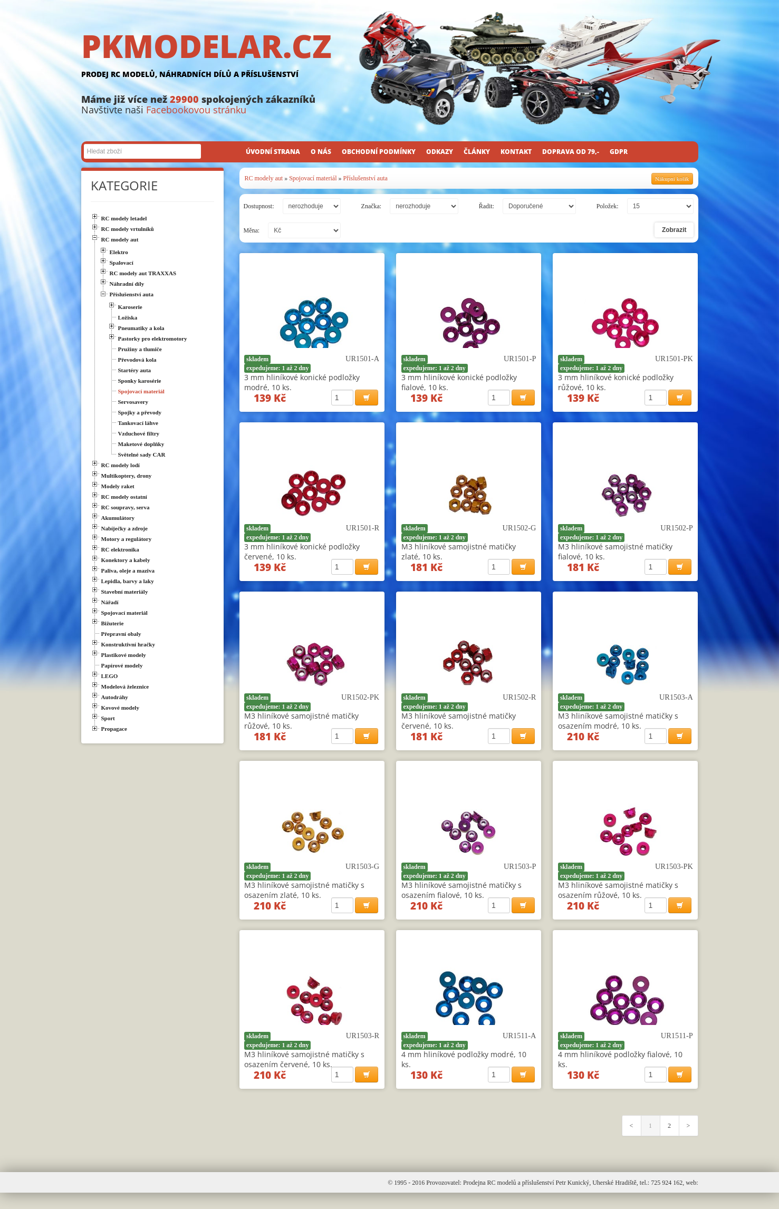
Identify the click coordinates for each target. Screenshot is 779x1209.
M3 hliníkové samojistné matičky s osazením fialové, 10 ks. (461, 899)
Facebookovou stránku (196, 109)
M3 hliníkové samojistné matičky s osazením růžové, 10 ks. (618, 899)
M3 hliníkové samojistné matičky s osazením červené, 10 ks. (304, 1072)
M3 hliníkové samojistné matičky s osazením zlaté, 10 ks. (304, 899)
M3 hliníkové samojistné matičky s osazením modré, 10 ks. (618, 727)
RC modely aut (264, 178)
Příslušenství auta (365, 178)
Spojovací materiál (312, 178)
